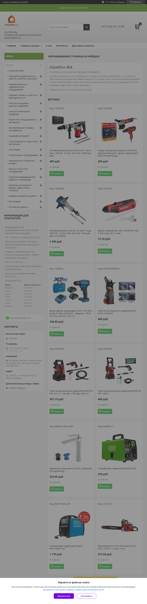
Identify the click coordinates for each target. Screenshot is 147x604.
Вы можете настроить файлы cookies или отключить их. (72, 589)
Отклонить (86, 596)
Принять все (63, 596)
